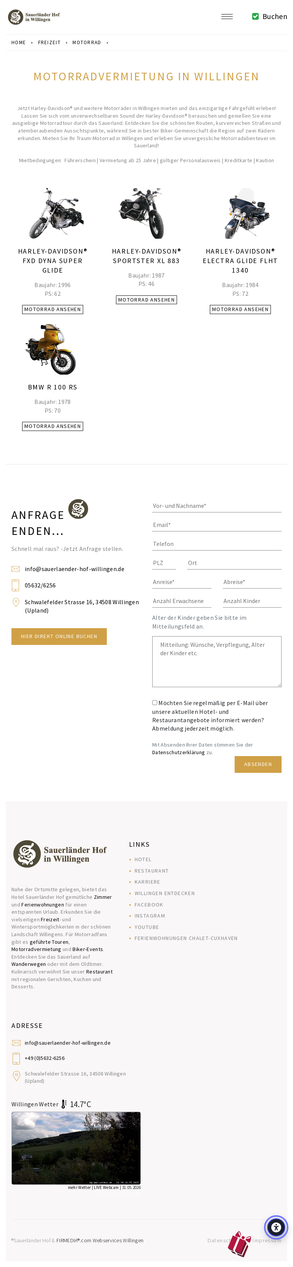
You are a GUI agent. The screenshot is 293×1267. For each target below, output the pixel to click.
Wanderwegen (28, 964)
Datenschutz (224, 1240)
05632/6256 (40, 585)
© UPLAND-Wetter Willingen (118, 1193)
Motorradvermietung (36, 949)
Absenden (258, 764)
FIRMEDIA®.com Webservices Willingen (99, 1240)
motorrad (86, 42)
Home (18, 42)
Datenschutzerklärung (178, 752)
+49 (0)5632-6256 (44, 1058)
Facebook (149, 904)
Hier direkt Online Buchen (59, 636)
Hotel (143, 859)
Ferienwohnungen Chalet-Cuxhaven (186, 938)
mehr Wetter (79, 1187)
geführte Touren (49, 941)
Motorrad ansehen (52, 309)
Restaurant (99, 971)
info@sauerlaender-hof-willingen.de (74, 569)
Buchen (267, 16)
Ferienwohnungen (42, 904)
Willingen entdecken (165, 893)
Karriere (148, 881)
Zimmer (103, 897)
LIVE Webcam (106, 1187)
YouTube (147, 927)
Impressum (267, 1240)
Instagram (150, 915)
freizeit (49, 42)
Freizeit (50, 919)
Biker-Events (87, 949)
